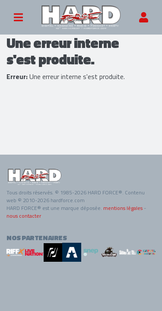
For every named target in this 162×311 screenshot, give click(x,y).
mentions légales (123, 208)
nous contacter (23, 216)
